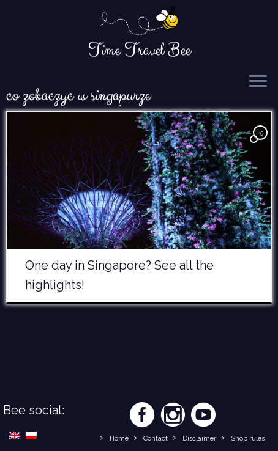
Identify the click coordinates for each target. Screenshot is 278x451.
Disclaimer (199, 438)
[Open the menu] (258, 82)
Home (119, 438)
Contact (155, 438)
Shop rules (248, 438)
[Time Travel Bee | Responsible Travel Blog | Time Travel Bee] (139, 22)
